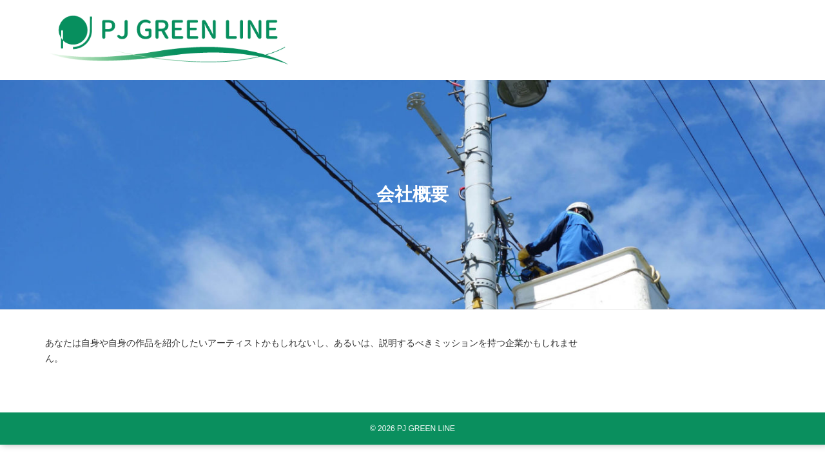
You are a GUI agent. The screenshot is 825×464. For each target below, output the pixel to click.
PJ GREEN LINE (426, 428)
